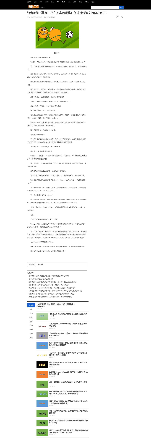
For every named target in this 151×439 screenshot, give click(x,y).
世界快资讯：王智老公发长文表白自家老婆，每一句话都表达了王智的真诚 (52, 282)
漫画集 (31, 305)
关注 (31, 337)
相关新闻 (30, 273)
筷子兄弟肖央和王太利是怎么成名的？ (41, 279)
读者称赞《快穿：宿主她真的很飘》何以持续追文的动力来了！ (49, 276)
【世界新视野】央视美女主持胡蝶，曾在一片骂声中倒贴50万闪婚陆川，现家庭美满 (55, 291)
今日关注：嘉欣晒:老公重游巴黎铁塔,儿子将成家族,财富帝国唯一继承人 (52, 294)
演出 (31, 313)
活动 (31, 333)
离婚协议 (34, 255)
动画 (31, 325)
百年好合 (39, 255)
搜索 (121, 7)
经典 (41, 7)
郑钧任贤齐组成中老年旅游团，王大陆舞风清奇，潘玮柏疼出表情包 (50, 297)
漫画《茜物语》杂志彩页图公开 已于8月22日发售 (68, 382)
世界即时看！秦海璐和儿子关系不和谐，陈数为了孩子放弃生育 (49, 285)
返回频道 (40, 264)
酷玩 (31, 321)
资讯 (31, 309)
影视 (31, 317)
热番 (31, 329)
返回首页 (31, 264)
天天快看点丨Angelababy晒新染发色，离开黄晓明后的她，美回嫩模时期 (52, 288)
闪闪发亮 (44, 255)
